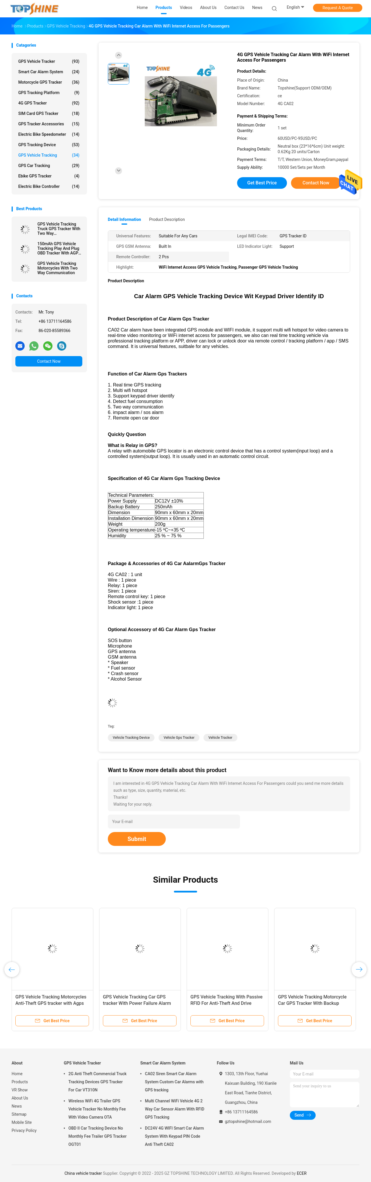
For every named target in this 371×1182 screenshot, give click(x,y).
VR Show (20, 1090)
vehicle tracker (220, 738)
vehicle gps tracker (178, 738)
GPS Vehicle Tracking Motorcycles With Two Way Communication (57, 268)
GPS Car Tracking (48, 165)
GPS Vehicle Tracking (48, 155)
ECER (302, 1173)
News (17, 1106)
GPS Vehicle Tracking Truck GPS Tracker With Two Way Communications (58, 229)
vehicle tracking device (131, 738)
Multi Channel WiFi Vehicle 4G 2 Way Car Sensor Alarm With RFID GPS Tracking (174, 1109)
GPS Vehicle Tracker (48, 61)
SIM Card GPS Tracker (48, 113)
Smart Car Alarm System (48, 72)
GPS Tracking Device (48, 145)
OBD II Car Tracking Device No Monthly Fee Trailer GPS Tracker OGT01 (97, 1136)
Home (17, 1073)
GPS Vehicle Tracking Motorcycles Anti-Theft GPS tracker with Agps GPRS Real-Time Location (50, 1003)
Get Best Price (262, 183)
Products (20, 1082)
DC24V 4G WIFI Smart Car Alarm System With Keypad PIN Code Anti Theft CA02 (174, 1136)
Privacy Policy (24, 1130)
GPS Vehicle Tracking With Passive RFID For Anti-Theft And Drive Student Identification (226, 1003)
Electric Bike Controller (48, 186)
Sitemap (19, 1114)
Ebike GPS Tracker (48, 176)
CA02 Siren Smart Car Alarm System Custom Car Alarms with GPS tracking (174, 1081)
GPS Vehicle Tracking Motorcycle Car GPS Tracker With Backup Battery (312, 1003)
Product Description (167, 219)
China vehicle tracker (83, 1173)
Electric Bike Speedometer (48, 134)
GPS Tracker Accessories (48, 124)
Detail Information (124, 219)
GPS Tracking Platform (48, 93)
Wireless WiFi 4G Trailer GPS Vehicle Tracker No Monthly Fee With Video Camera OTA (97, 1109)
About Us (20, 1098)
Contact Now (49, 361)
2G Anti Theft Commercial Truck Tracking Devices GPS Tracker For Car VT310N (97, 1081)
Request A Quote (338, 8)
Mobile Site (22, 1122)
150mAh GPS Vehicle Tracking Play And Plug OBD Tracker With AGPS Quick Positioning (59, 248)
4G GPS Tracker (48, 103)
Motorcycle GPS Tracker (48, 82)
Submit (137, 838)
